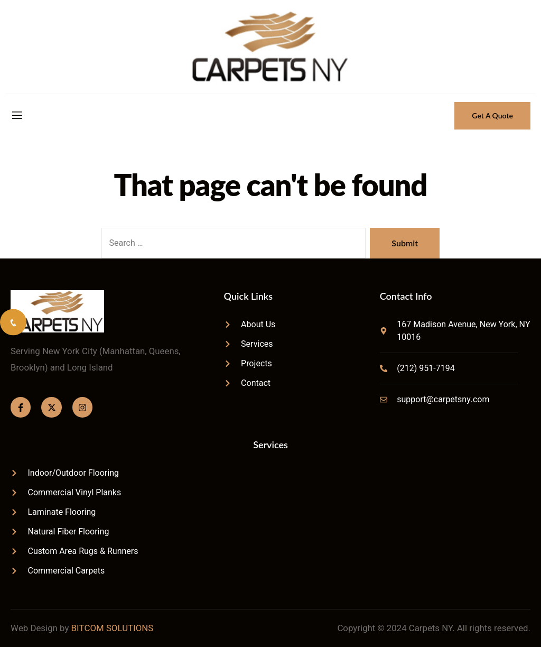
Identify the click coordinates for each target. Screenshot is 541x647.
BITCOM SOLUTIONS (112, 628)
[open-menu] (16, 115)
